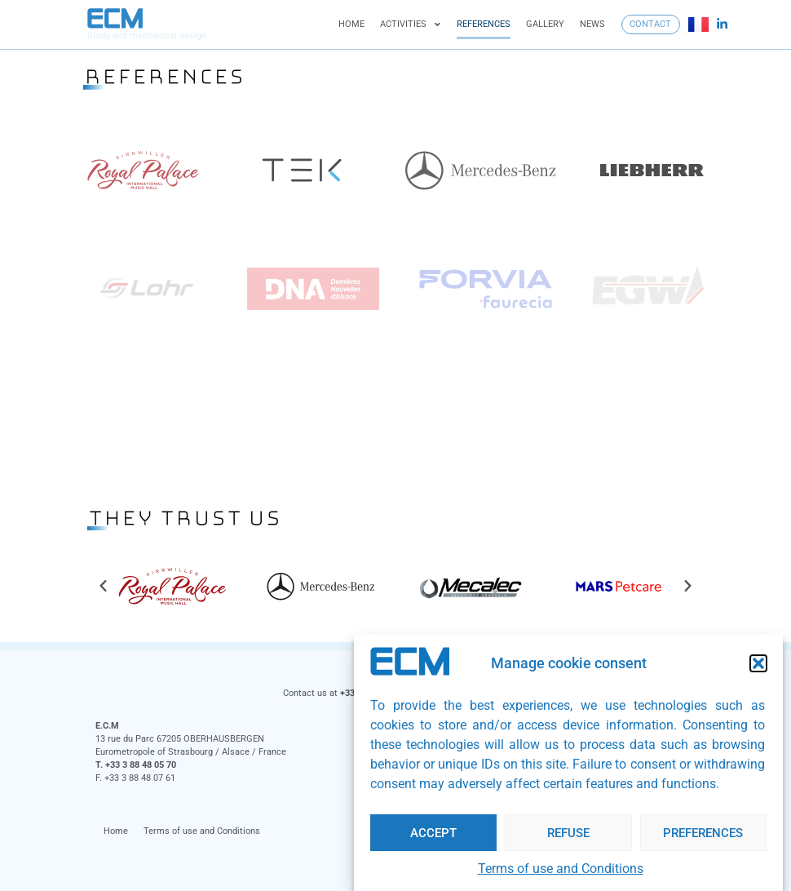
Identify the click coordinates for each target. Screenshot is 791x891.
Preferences (703, 833)
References (483, 24)
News (592, 24)
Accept (433, 833)
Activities (410, 25)
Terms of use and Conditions (560, 868)
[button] (758, 663)
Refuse (568, 833)
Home (351, 24)
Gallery (545, 24)
